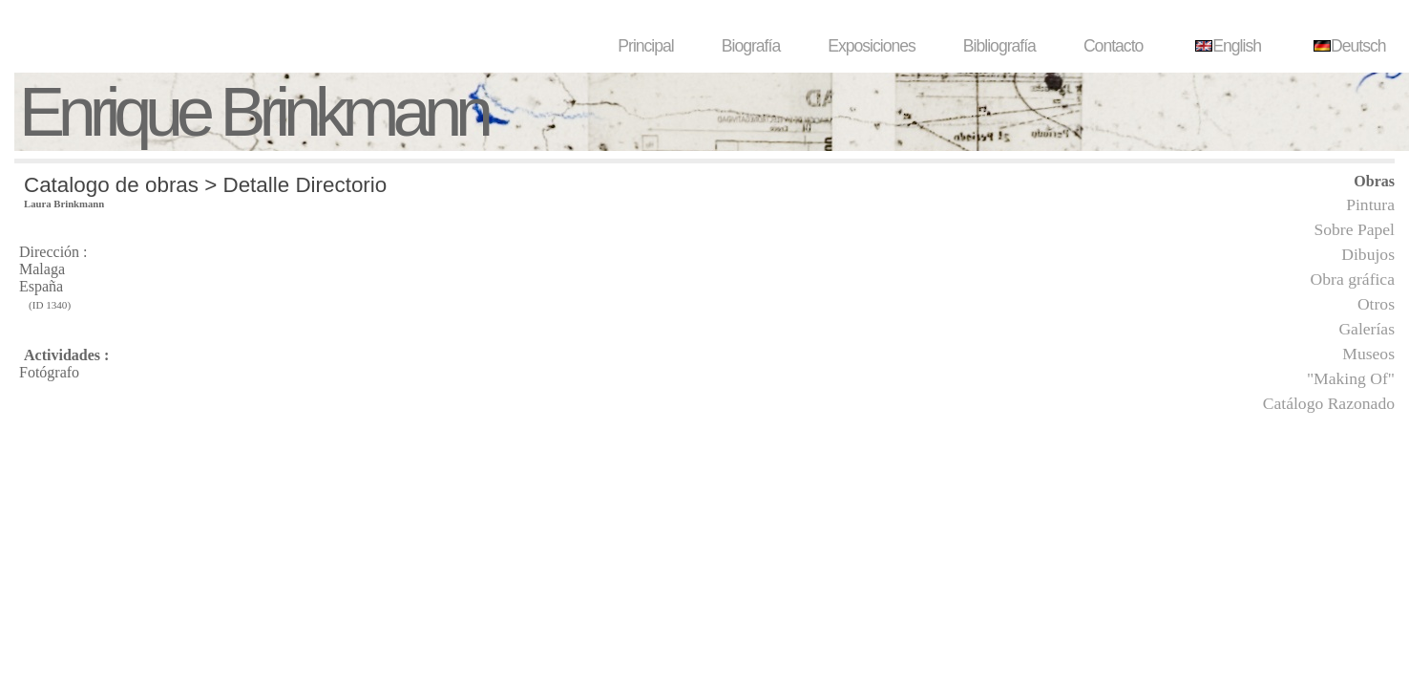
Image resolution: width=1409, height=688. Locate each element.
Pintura (1370, 204)
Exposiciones (871, 45)
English (1225, 45)
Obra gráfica (1353, 279)
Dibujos (1368, 254)
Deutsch (1347, 45)
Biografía (751, 45)
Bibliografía (999, 45)
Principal (645, 45)
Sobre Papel (1354, 229)
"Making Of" (1351, 378)
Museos (1368, 353)
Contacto (1113, 45)
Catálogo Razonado (1329, 403)
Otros (1376, 303)
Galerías (1366, 328)
